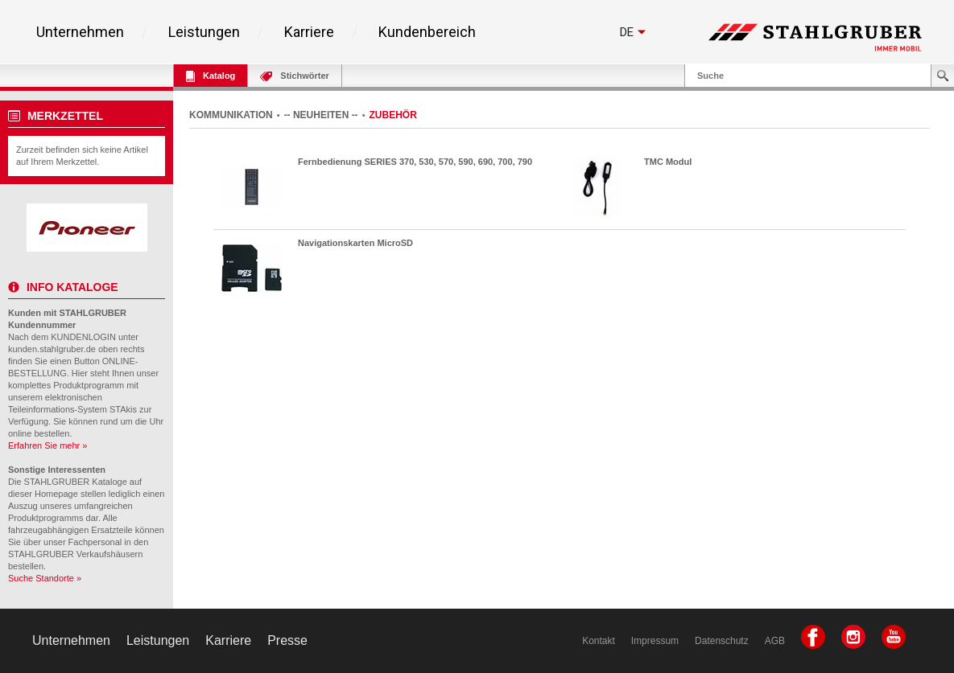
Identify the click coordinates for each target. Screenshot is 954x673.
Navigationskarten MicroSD (355, 243)
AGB (775, 640)
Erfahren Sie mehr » (47, 445)
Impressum (655, 640)
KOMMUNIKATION (231, 115)
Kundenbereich (427, 32)
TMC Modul (668, 161)
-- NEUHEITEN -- (321, 115)
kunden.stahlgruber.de (52, 349)
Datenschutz (722, 640)
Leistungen (204, 32)
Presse (287, 640)
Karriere (309, 32)
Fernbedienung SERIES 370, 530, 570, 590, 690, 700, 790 (415, 161)
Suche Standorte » (44, 578)
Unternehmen (80, 32)
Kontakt (598, 640)
